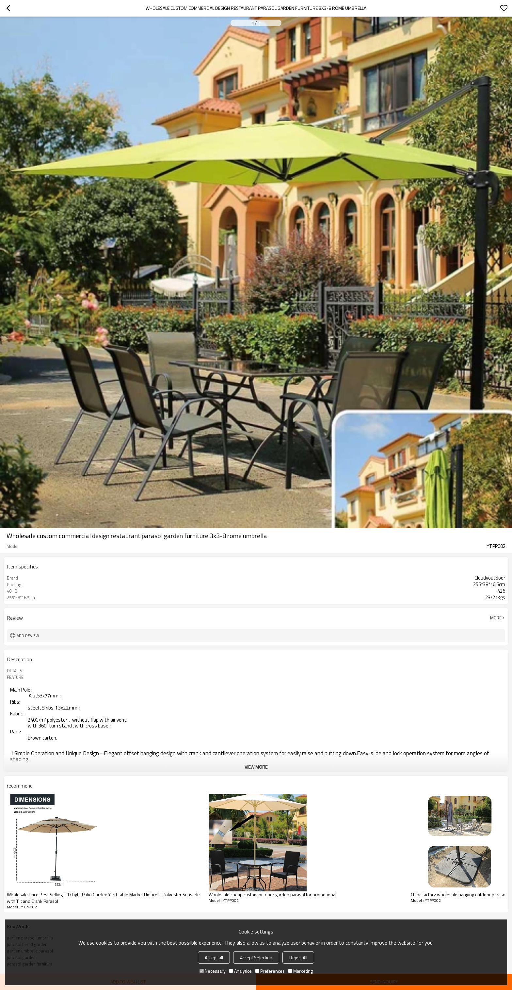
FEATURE (15, 677)
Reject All (298, 957)
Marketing (300, 970)
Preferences (270, 970)
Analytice (240, 970)
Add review (28, 635)
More (496, 618)
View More (256, 766)
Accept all (214, 957)
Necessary (213, 970)
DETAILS (14, 670)
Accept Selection (256, 957)
